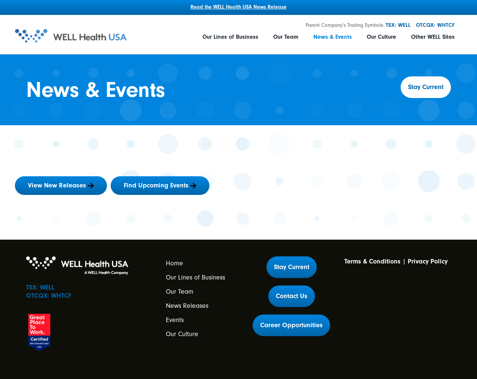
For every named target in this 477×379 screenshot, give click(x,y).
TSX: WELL (398, 25)
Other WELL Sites (433, 37)
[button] (426, 87)
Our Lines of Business (230, 37)
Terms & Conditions (372, 261)
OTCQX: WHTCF (435, 25)
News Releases (187, 306)
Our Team (285, 37)
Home (174, 263)
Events (175, 320)
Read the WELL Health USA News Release (238, 7)
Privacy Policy (428, 261)
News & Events (332, 37)
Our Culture (381, 37)
